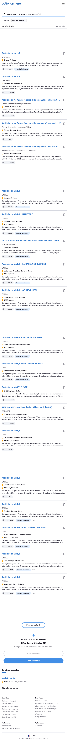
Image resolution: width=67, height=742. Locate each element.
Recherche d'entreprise (10, 706)
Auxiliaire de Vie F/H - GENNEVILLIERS (19, 290)
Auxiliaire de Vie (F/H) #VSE (14, 387)
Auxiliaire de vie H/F (11, 53)
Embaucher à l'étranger (43, 711)
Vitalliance (6, 57)
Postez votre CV (7, 703)
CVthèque (38, 714)
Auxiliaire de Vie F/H (11, 191)
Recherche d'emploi (9, 701)
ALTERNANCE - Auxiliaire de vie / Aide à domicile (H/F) (27, 407)
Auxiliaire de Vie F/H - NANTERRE (17, 214)
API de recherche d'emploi (11, 728)
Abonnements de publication (45, 706)
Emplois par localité (9, 714)
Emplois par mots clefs (10, 711)
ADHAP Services (8, 244)
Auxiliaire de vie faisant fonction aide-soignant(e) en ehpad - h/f (31, 123)
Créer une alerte (33, 661)
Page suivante (33, 625)
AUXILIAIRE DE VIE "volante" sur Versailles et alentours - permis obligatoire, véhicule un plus (32, 240)
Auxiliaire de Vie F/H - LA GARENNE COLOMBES (24, 264)
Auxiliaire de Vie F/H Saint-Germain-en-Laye (22, 363)
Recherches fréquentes (10, 709)
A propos (38, 726)
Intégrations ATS (41, 717)
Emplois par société (9, 717)
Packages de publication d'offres (46, 703)
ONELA (5, 195)
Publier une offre (41, 701)
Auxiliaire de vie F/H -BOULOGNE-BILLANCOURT (24, 527)
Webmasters (6, 726)
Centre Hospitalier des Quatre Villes (16, 104)
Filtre (6, 20)
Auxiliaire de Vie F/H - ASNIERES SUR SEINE (22, 337)
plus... (34, 520)
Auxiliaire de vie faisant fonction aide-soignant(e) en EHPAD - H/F (32, 100)
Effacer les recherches (10, 688)
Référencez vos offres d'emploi (46, 709)
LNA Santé (6, 80)
